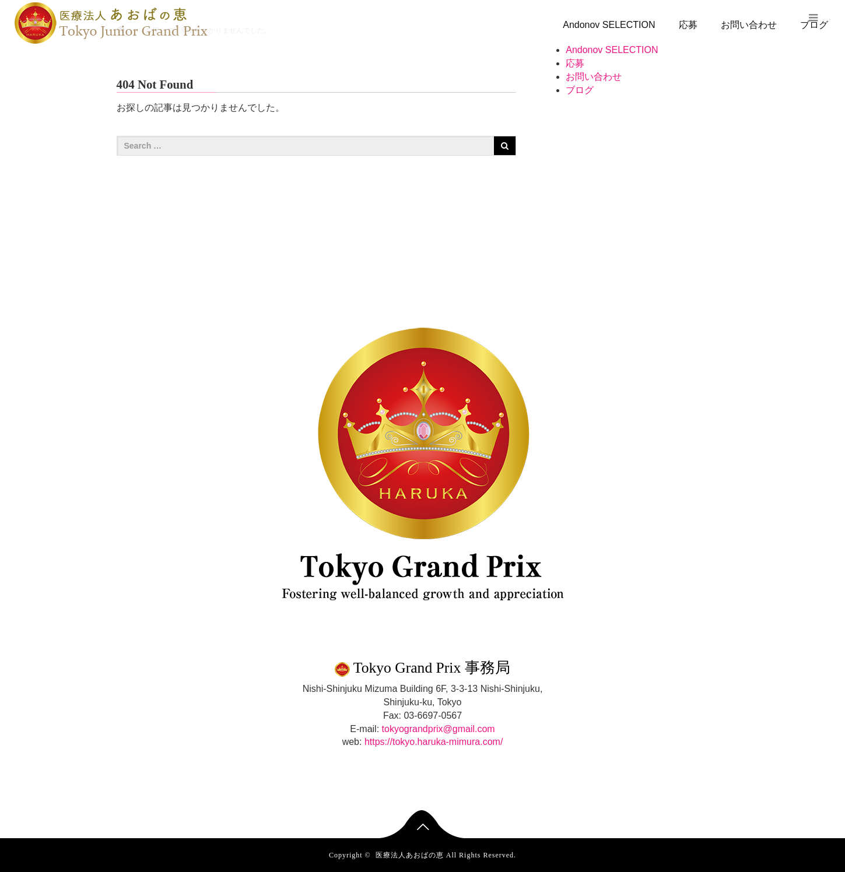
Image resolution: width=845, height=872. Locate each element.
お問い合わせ (749, 25)
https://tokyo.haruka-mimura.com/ (433, 742)
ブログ (580, 90)
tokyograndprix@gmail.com (438, 729)
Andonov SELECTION (609, 25)
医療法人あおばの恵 (410, 855)
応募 (688, 25)
